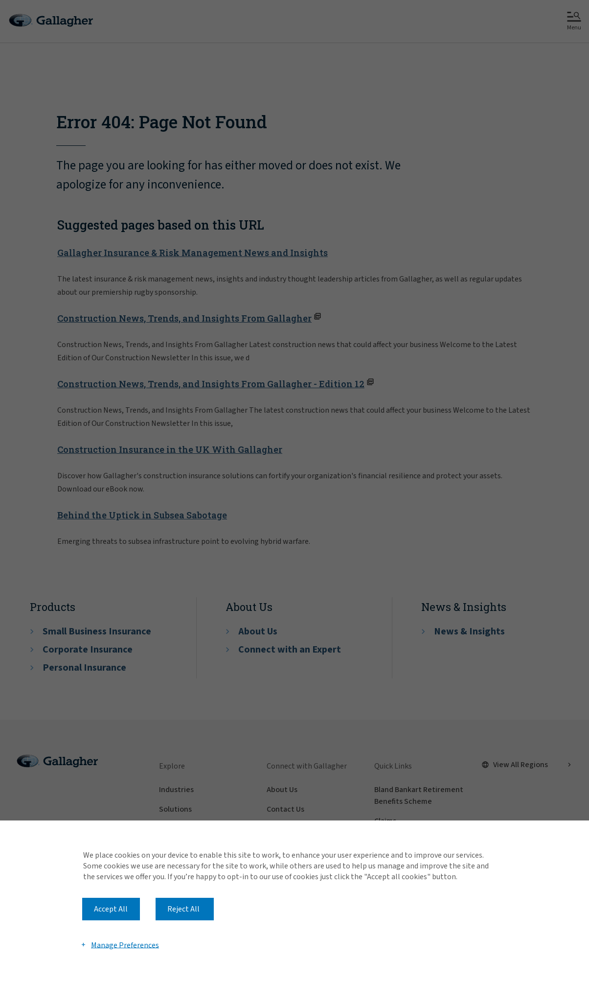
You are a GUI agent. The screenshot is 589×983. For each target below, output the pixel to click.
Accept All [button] (111, 909)
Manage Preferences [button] (125, 944)
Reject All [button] (183, 909)
